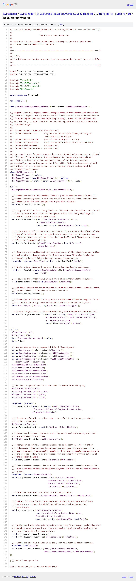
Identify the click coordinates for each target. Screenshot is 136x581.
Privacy (25, 576)
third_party (106, 13)
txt (124, 576)
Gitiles (17, 576)
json (131, 576)
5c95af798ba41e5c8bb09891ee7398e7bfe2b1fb (65, 13)
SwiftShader (27, 13)
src (129, 13)
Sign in (130, 4)
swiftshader (10, 13)
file (61, 24)
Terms (33, 576)
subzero (120, 13)
